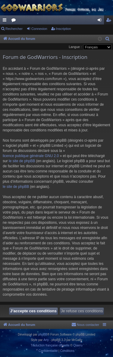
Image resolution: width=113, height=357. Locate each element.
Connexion (39, 29)
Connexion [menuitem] (101, 21)
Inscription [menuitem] (110, 21)
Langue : (75, 47)
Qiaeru (77, 345)
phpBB (42, 334)
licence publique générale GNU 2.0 (31, 156)
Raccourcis (5, 21)
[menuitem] (107, 39)
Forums (14, 21)
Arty (46, 340)
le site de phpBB (22, 161)
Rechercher (14, 29)
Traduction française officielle (50, 345)
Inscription (63, 29)
